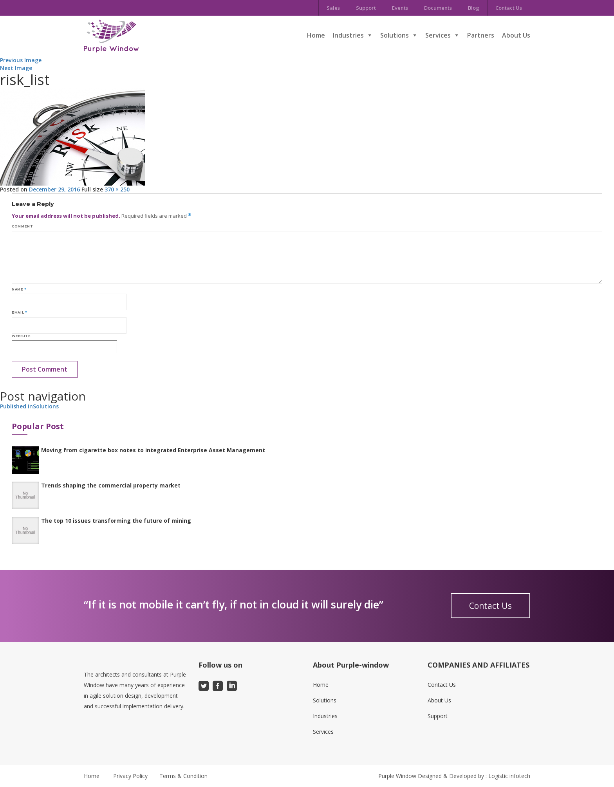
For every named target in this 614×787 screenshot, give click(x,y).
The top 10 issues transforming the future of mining (116, 520)
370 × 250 (117, 189)
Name (19, 289)
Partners (480, 35)
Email (19, 312)
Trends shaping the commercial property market (111, 485)
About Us (516, 35)
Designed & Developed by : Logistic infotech (474, 776)
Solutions (394, 35)
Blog (473, 7)
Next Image (16, 68)
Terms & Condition (183, 776)
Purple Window (397, 776)
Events (400, 7)
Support (366, 7)
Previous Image (21, 60)
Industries (348, 35)
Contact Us (508, 7)
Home (316, 35)
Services (438, 35)
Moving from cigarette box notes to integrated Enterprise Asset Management (153, 450)
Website (21, 336)
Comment (22, 226)
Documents (438, 7)
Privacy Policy (130, 776)
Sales (333, 7)
